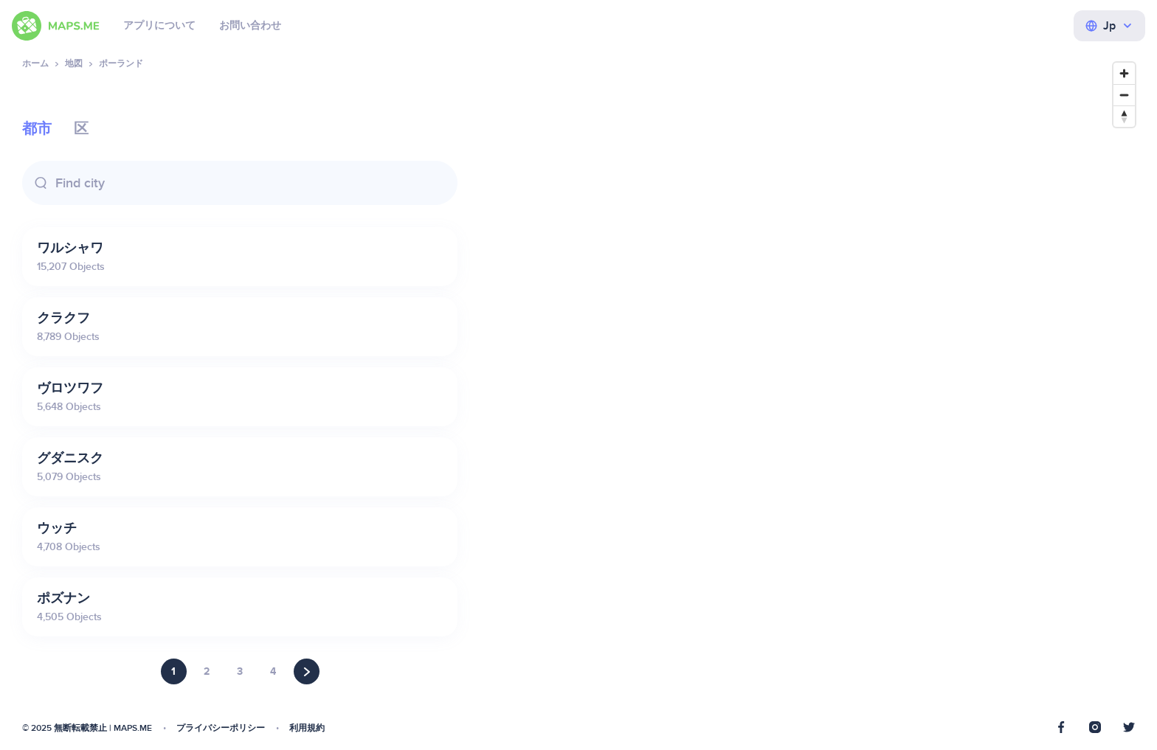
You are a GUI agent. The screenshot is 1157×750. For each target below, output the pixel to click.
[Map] (811, 395)
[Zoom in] (1124, 73)
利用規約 (307, 728)
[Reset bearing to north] (1124, 116)
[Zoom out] (1124, 94)
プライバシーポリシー (220, 728)
